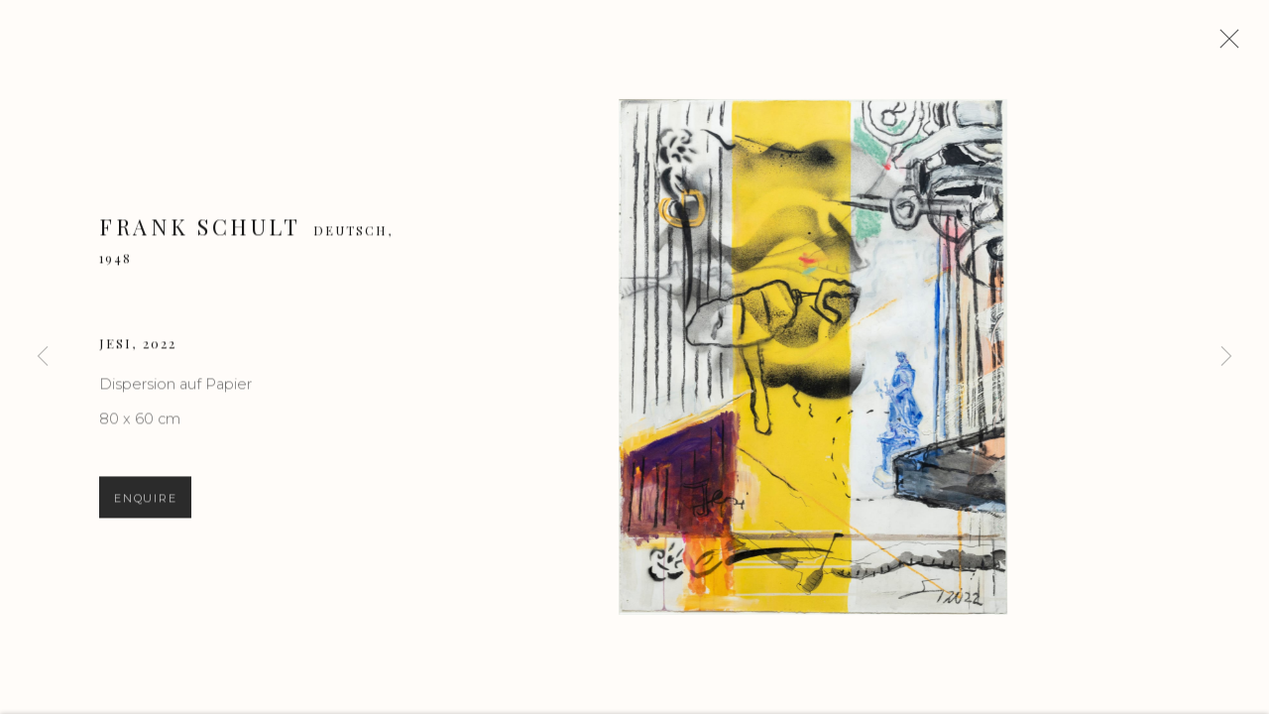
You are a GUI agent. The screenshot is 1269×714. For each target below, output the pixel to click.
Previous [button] (42, 357)
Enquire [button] (145, 506)
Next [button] (1226, 357)
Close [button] (1228, 45)
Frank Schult (199, 233)
